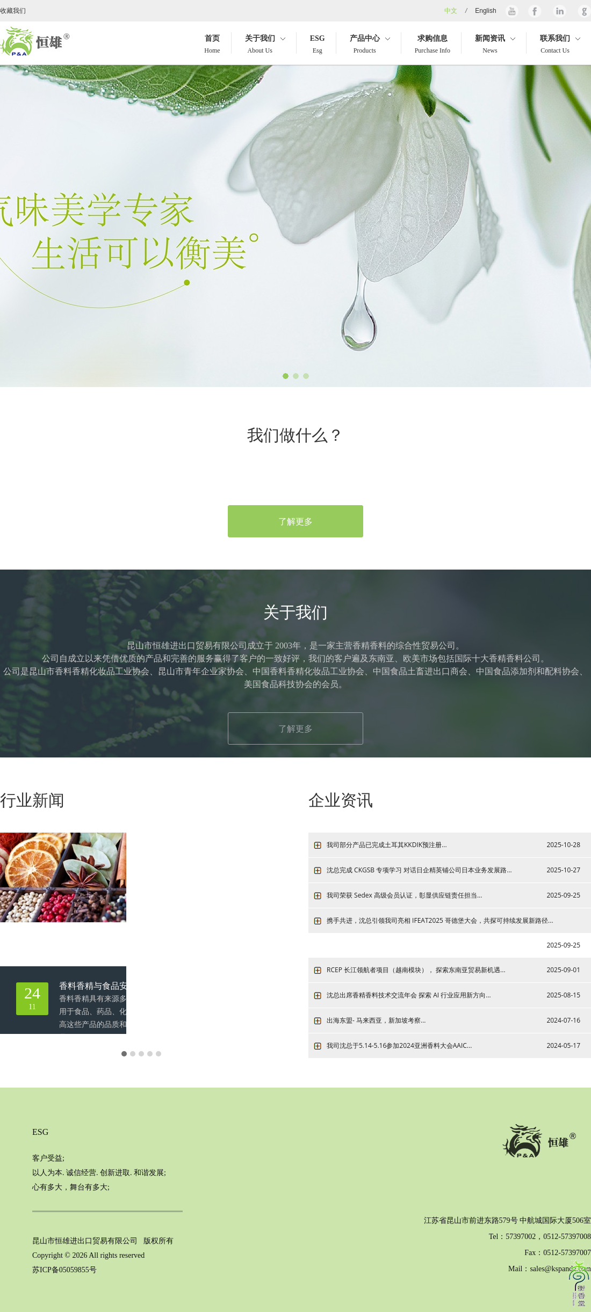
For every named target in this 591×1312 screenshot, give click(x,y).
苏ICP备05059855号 (64, 1270)
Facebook (535, 10)
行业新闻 (32, 800)
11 (32, 997)
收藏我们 (13, 10)
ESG (40, 1131)
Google (583, 10)
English (485, 10)
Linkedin (558, 10)
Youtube (512, 10)
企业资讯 (340, 800)
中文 (450, 10)
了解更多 (295, 521)
